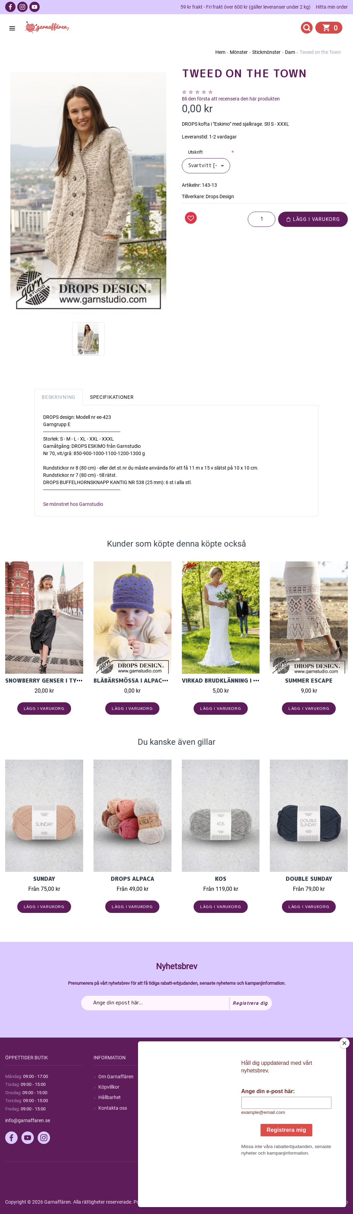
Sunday (44, 879)
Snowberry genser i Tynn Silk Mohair (63, 680)
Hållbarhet (109, 1097)
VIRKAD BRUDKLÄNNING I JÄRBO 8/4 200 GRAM (249, 680)
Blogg (193, 1087)
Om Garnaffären (116, 1076)
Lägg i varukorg (313, 219)
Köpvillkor (108, 1087)
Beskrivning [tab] (59, 397)
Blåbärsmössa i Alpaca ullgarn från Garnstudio (171, 680)
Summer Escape (309, 680)
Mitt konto (286, 1076)
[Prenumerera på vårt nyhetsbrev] (176, 1003)
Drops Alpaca (132, 879)
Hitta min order (332, 7)
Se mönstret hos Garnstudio (73, 504)
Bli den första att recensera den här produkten (231, 99)
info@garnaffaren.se (27, 1120)
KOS (220, 879)
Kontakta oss (112, 1108)
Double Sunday (309, 879)
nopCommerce (175, 1202)
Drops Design (220, 196)
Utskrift (195, 152)
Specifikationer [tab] (112, 397)
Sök (191, 1076)
